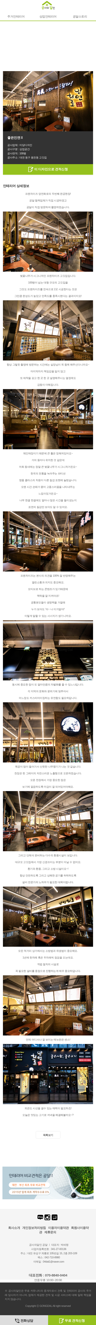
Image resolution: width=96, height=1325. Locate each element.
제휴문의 (50, 1232)
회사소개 (14, 1228)
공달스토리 (80, 16)
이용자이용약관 (58, 1228)
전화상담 (24, 1320)
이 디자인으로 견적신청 (48, 169)
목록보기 (48, 1135)
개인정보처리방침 (34, 1228)
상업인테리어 (48, 16)
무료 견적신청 (72, 1320)
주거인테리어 (16, 16)
